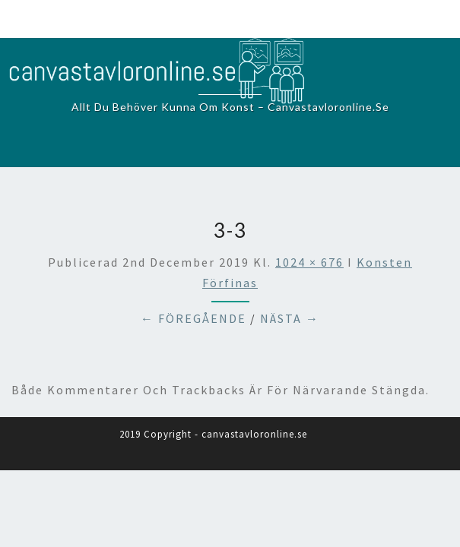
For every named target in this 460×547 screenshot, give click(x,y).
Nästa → (289, 318)
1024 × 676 (309, 262)
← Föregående (193, 318)
